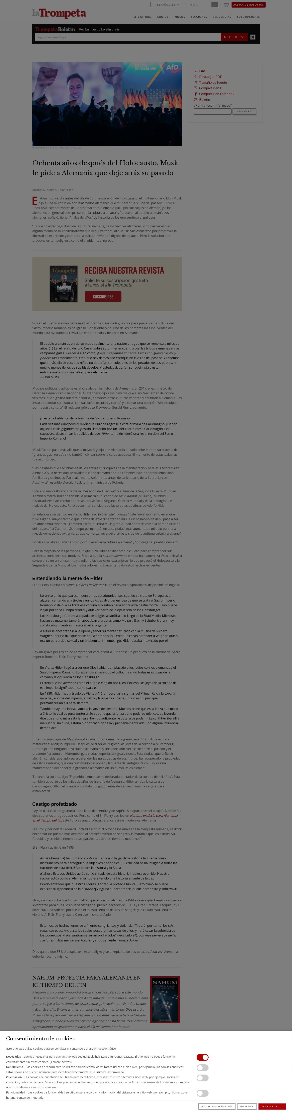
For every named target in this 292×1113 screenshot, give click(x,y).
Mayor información (217, 1106)
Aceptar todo (272, 1106)
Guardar (247, 1106)
